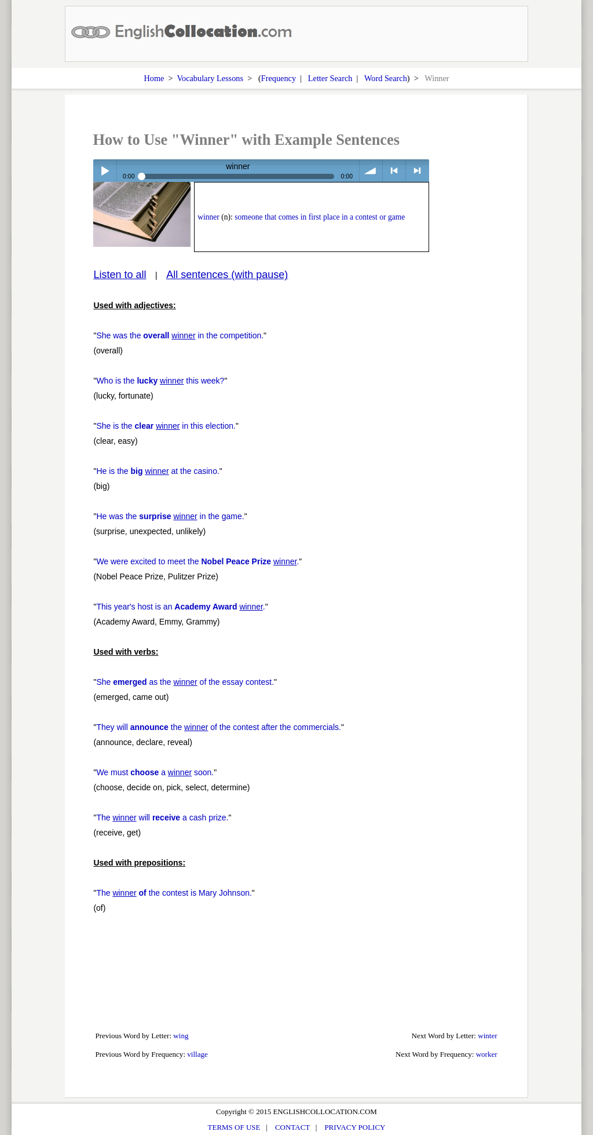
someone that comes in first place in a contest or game (320, 217)
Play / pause (104, 170)
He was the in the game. (170, 516)
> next (417, 170)
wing (180, 1035)
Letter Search (330, 78)
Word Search (385, 78)
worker (486, 1054)
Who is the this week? (160, 380)
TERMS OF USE (234, 1127)
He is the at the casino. (157, 471)
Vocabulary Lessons (210, 78)
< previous (394, 170)
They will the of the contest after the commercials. (218, 727)
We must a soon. (155, 772)
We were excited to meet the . (197, 561)
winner (208, 217)
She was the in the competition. (179, 335)
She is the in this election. (166, 425)
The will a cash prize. (162, 817)
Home (154, 78)
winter (487, 1035)
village (197, 1054)
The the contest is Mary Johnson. (173, 892)
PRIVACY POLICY (354, 1127)
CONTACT (292, 1127)
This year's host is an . (180, 606)
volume (371, 170)
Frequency (278, 78)
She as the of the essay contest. (185, 682)
